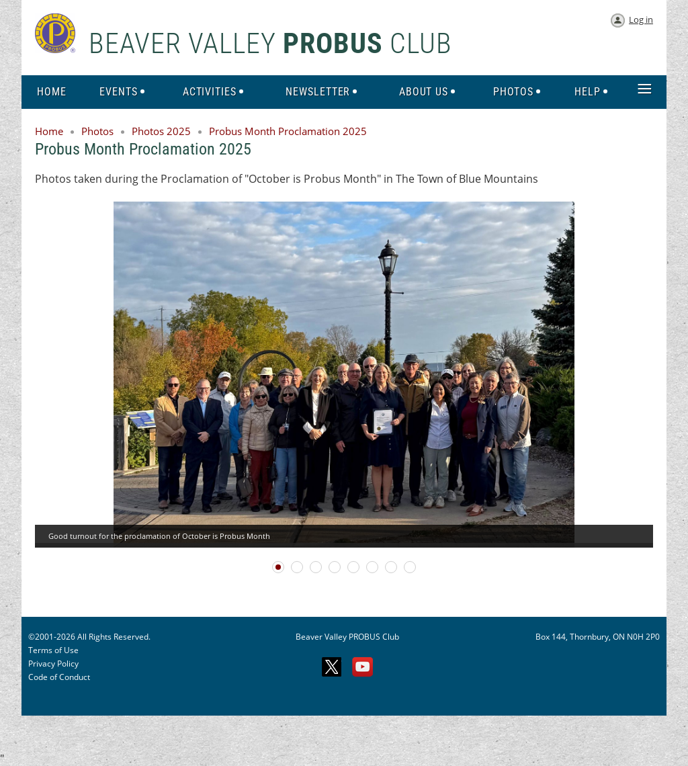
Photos (97, 131)
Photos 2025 (161, 131)
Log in (641, 19)
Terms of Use (53, 650)
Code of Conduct (59, 677)
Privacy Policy (53, 663)
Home (49, 131)
